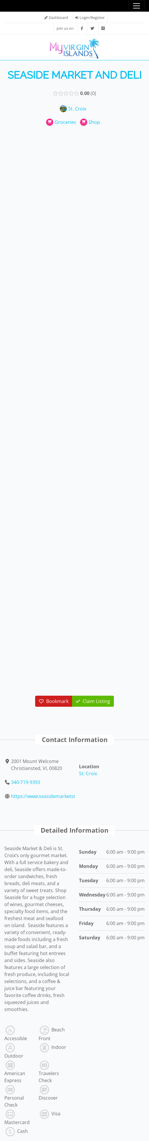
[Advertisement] (74, 175)
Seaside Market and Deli (75, 75)
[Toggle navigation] (136, 6)
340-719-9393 (25, 782)
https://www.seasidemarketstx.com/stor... (57, 796)
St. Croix (88, 773)
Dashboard (58, 17)
